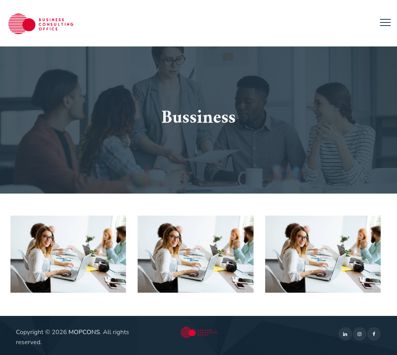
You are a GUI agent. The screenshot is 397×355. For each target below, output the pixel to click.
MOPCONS (84, 332)
